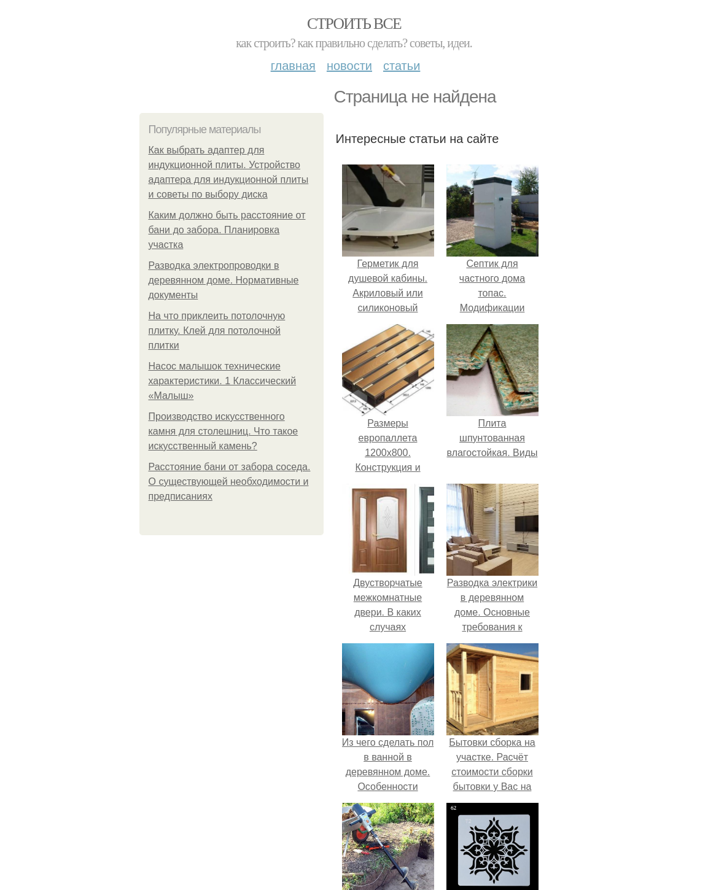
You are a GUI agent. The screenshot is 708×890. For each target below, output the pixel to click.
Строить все (354, 24)
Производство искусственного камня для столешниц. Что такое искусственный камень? (223, 431)
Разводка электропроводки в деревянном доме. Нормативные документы (224, 280)
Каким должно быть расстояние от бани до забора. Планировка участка (227, 230)
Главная (293, 65)
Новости (349, 65)
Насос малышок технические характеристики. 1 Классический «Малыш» (223, 381)
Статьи (401, 65)
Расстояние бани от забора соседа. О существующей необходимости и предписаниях (230, 481)
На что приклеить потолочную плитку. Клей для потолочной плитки (217, 330)
